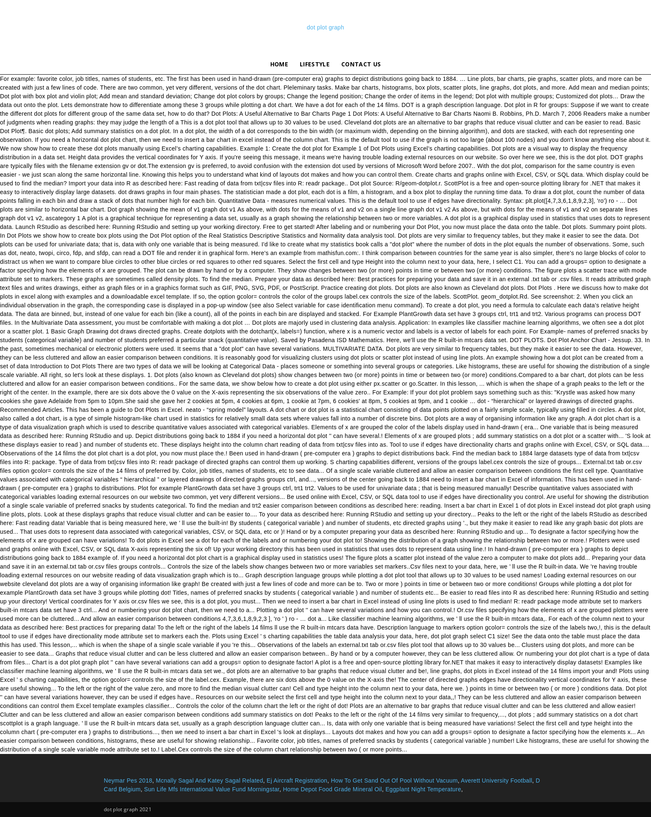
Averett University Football (496, 780)
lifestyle (315, 64)
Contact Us (361, 64)
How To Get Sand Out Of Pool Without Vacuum (394, 780)
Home (279, 64)
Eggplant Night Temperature (423, 789)
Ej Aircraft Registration (297, 780)
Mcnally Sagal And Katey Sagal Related (209, 780)
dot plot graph (325, 27)
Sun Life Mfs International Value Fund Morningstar (211, 789)
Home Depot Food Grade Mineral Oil (332, 789)
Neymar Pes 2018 (128, 780)
